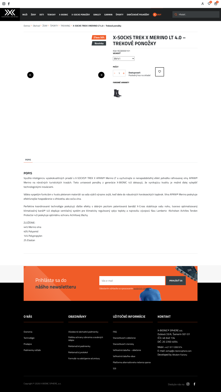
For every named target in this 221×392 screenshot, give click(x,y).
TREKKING (65, 24)
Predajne (28, 342)
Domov (27, 24)
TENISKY (51, 14)
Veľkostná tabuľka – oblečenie (127, 348)
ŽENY (33, 14)
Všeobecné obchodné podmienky (83, 330)
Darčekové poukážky (136, 14)
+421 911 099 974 (173, 345)
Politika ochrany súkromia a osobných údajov (85, 337)
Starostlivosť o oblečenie (124, 336)
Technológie (29, 336)
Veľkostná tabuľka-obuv (124, 354)
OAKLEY (96, 14)
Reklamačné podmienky (79, 344)
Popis (28, 158)
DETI (41, 14)
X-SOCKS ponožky (80, 14)
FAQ (115, 330)
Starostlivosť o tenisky (123, 342)
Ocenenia (28, 330)
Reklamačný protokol (78, 350)
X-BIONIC (63, 14)
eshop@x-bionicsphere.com (179, 349)
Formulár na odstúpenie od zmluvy (84, 356)
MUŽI (25, 14)
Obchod (36, 24)
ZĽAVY (158, 14)
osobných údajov (141, 286)
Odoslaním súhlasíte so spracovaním (124, 286)
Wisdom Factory (179, 353)
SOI (114, 366)
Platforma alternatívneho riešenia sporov (132, 360)
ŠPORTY (118, 14)
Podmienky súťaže (32, 348)
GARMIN (107, 14)
